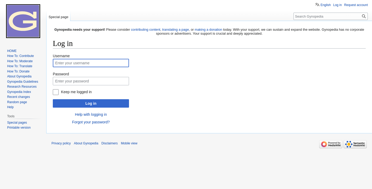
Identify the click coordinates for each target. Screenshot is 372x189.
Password (61, 74)
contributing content (145, 30)
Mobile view (129, 143)
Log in (90, 103)
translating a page (175, 30)
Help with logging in (91, 114)
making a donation (208, 30)
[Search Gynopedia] (330, 16)
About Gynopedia (86, 143)
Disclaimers (109, 143)
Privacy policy (61, 143)
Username (61, 56)
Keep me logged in (76, 92)
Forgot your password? (91, 122)
